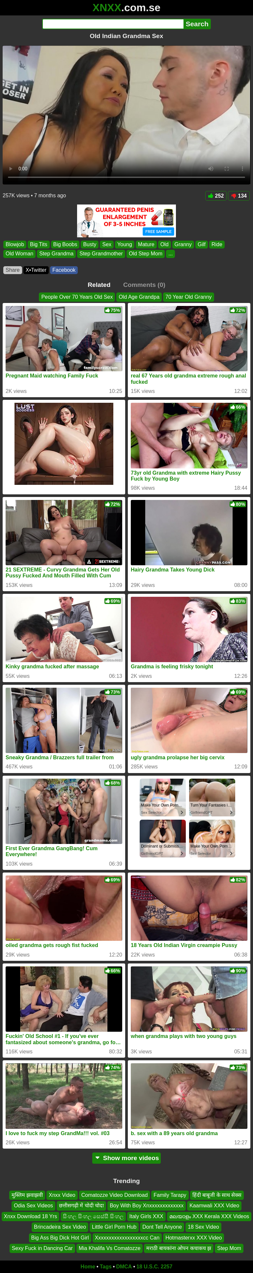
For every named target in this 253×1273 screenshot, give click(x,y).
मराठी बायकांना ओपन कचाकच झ (178, 1248)
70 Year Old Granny (188, 297)
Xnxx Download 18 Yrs (30, 1216)
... (170, 254)
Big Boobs (65, 244)
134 (239, 196)
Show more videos (126, 1157)
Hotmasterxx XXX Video (193, 1238)
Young (124, 244)
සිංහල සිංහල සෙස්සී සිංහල (93, 1216)
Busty (89, 244)
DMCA (124, 1266)
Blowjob (15, 244)
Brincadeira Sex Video (60, 1227)
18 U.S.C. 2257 (154, 1266)
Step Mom (229, 1248)
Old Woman (19, 254)
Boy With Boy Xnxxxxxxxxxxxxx (146, 1206)
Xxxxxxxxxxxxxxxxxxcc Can (127, 1238)
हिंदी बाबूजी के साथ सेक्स (217, 1195)
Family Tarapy (170, 1195)
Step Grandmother (101, 254)
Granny (183, 244)
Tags (106, 1266)
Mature (146, 244)
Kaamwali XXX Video (214, 1206)
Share (13, 270)
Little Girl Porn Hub (114, 1227)
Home (88, 1266)
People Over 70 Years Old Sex (77, 297)
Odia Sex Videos (33, 1206)
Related (99, 284)
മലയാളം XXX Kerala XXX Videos (209, 1216)
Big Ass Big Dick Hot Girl (60, 1238)
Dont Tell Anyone (162, 1227)
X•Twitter (36, 270)
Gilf (202, 244)
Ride (216, 244)
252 (216, 196)
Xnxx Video (62, 1195)
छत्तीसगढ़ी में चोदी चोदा (81, 1206)
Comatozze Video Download (114, 1195)
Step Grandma (56, 254)
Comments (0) (144, 284)
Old (164, 244)
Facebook (63, 270)
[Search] (112, 24)
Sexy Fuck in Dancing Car (42, 1248)
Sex (106, 244)
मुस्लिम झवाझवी (27, 1195)
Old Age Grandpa (139, 297)
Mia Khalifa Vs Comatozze (110, 1248)
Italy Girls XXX (146, 1216)
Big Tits (38, 244)
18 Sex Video (203, 1227)
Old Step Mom (145, 254)
